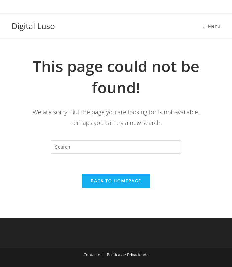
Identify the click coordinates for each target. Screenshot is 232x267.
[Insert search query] (116, 147)
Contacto (91, 255)
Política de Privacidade (127, 255)
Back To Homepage (116, 181)
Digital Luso (33, 25)
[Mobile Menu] (212, 26)
